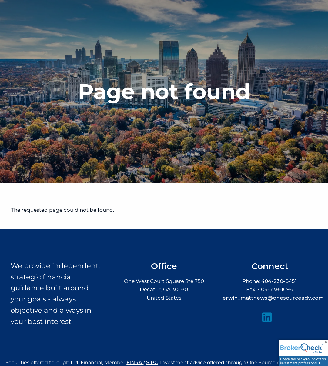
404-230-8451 (278, 281)
